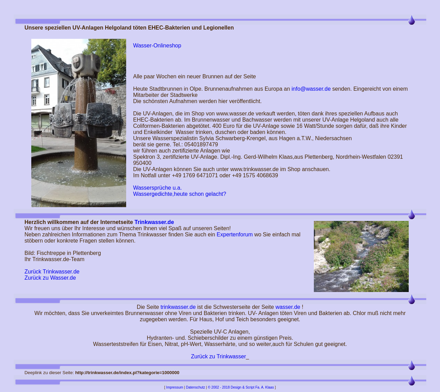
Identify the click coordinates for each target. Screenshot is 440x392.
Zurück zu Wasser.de (50, 278)
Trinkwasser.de (154, 222)
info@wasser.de (311, 89)
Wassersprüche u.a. (157, 188)
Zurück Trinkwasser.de (51, 272)
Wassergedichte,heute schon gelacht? (179, 194)
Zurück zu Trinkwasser (218, 356)
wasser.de (287, 307)
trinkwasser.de (178, 307)
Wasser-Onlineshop (157, 45)
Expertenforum (235, 234)
